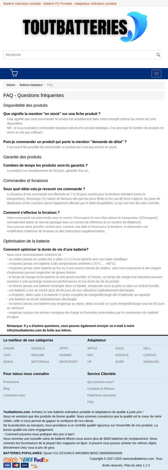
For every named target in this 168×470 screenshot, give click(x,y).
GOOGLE (38, 348)
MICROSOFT (68, 361)
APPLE (92, 348)
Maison (11, 85)
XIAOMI (8, 348)
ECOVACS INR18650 (74, 453)
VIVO (7, 355)
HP (89, 361)
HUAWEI (65, 355)
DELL (147, 348)
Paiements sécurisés (101, 395)
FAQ (90, 402)
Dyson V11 (51, 453)
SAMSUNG (151, 361)
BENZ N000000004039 (106, 453)
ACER (119, 361)
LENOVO (149, 355)
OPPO (63, 348)
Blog (6, 388)
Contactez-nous (14, 395)
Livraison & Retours (100, 388)
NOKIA (8, 361)
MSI (90, 355)
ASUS (119, 348)
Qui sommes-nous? (100, 382)
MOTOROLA (40, 361)
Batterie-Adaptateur (31, 85)
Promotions (11, 382)
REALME (37, 355)
